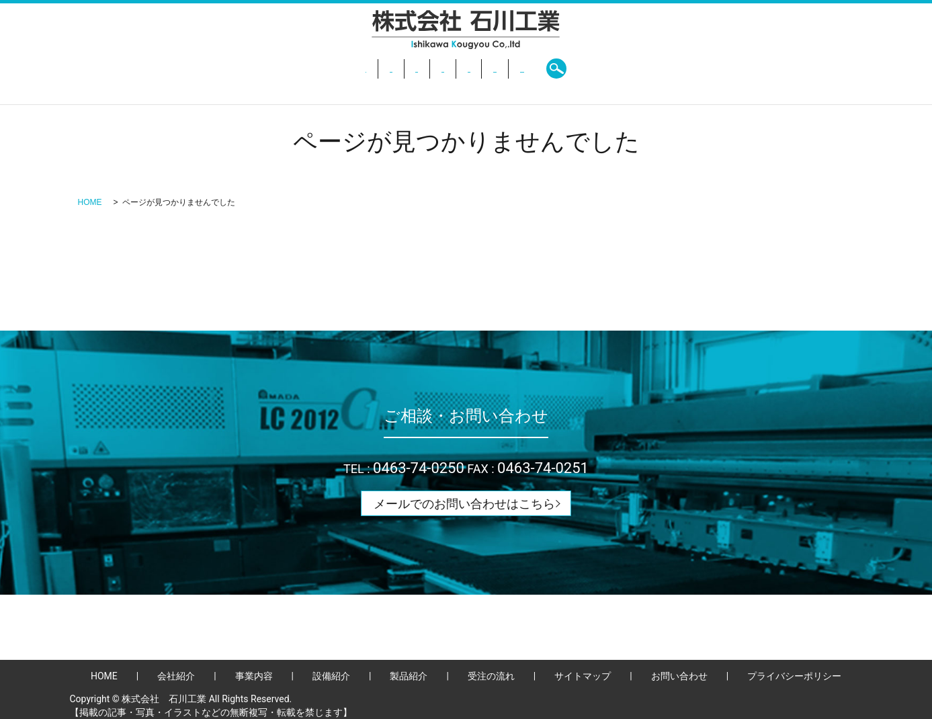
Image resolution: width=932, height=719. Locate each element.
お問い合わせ (626, 68)
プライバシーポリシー (794, 676)
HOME (248, 68)
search (687, 68)
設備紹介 (425, 68)
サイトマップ (582, 676)
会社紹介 (303, 68)
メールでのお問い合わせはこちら (464, 504)
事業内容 (364, 68)
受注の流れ (551, 68)
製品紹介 (486, 68)
